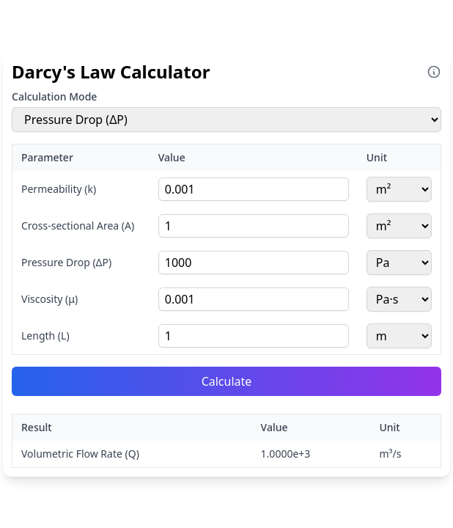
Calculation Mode (54, 96)
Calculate (227, 381)
